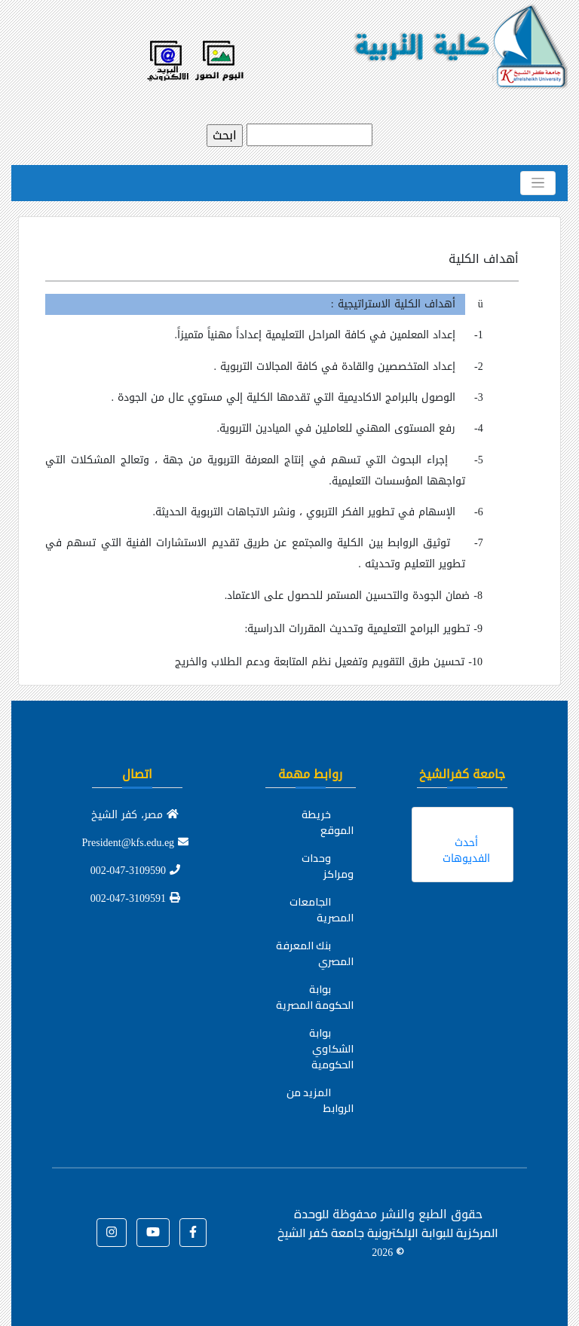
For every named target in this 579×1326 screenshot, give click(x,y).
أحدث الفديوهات (466, 851)
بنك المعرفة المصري (315, 953)
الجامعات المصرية (322, 909)
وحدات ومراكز (328, 866)
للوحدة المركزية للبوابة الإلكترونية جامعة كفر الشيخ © (387, 1232)
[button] (193, 1232)
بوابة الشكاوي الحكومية (331, 1048)
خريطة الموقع (328, 822)
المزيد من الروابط (320, 1100)
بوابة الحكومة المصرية (315, 997)
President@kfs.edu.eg (135, 843)
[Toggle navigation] (538, 183)
